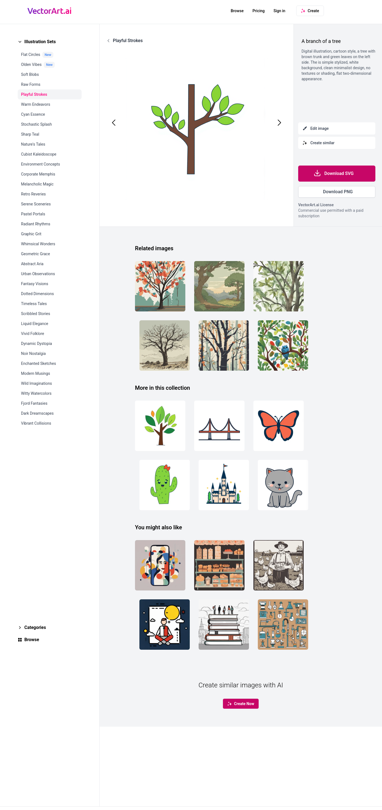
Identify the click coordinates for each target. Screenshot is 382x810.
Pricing (259, 11)
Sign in (279, 11)
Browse (237, 11)
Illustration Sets (40, 41)
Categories (35, 627)
